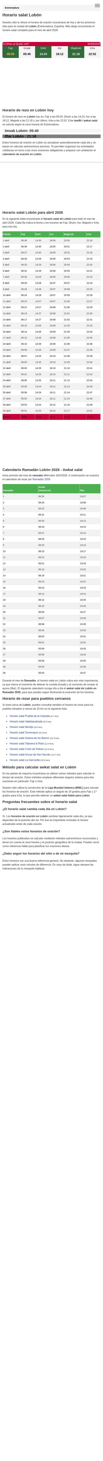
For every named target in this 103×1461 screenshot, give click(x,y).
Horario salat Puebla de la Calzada (30, 716)
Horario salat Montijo (21, 727)
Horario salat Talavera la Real (27, 743)
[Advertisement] (51, 85)
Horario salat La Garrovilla (25, 760)
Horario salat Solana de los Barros (29, 738)
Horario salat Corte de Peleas (27, 749)
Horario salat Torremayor (24, 732)
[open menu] (97, 5)
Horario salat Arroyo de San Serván (30, 754)
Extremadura (12, 7)
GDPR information (12, 885)
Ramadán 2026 (41, 479)
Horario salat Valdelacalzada (26, 721)
